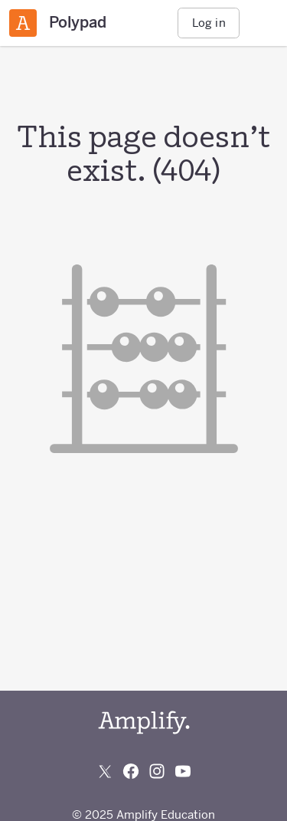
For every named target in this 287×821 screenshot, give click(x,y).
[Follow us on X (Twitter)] (105, 771)
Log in (209, 22)
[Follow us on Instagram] (157, 771)
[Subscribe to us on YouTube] (183, 771)
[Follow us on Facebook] (131, 771)
